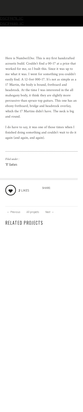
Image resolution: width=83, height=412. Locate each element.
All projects (33, 212)
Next (49, 212)
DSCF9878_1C (11, 18)
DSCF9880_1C (12, 23)
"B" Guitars (11, 164)
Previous (13, 212)
